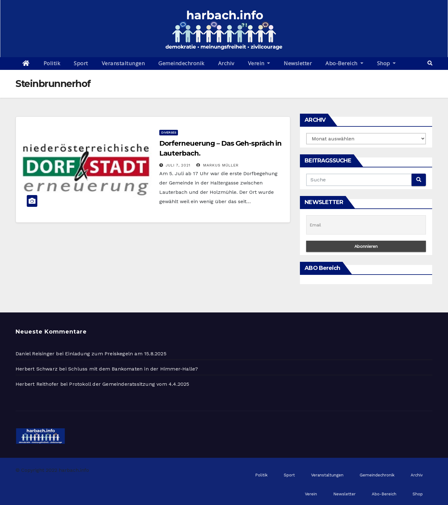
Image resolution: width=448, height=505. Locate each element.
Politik (52, 63)
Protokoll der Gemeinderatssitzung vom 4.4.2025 (129, 384)
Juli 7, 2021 (178, 165)
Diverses (168, 132)
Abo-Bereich (344, 63)
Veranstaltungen (123, 63)
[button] (429, 63)
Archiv (226, 63)
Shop (386, 63)
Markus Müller (217, 165)
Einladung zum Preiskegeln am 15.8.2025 (115, 354)
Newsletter (298, 63)
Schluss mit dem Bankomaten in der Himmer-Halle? (133, 369)
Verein (259, 63)
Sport (81, 63)
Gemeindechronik (181, 63)
